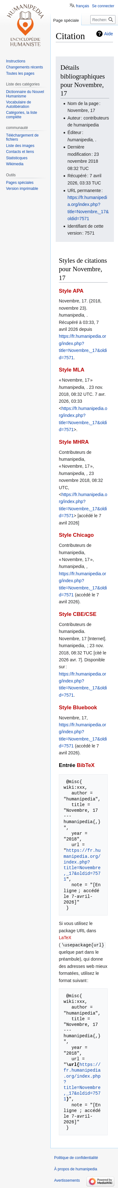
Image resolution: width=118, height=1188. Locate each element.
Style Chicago (76, 535)
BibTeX (86, 765)
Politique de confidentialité (76, 1157)
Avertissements (67, 1180)
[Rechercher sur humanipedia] (102, 19)
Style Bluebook (78, 708)
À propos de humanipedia (75, 1169)
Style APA (71, 291)
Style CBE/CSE (77, 614)
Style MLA (71, 370)
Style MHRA (74, 442)
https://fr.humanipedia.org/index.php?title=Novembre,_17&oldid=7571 (82, 864)
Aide (108, 33)
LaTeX (65, 937)
